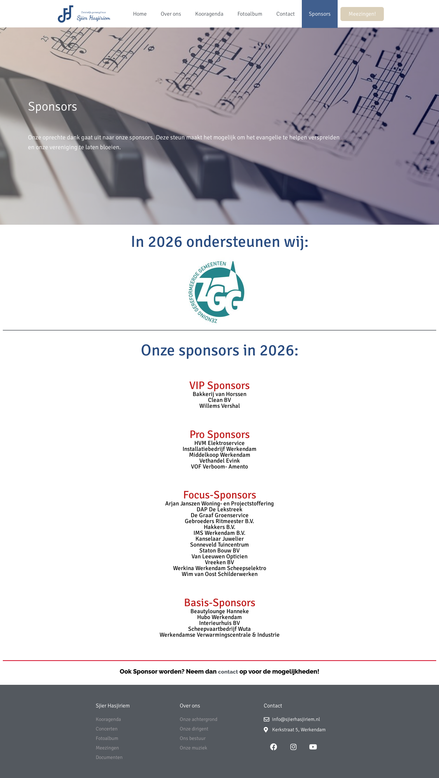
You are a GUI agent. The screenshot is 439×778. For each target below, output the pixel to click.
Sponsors (320, 13)
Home (140, 13)
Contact (285, 13)
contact (228, 672)
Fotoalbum (249, 13)
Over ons (171, 13)
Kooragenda (209, 13)
